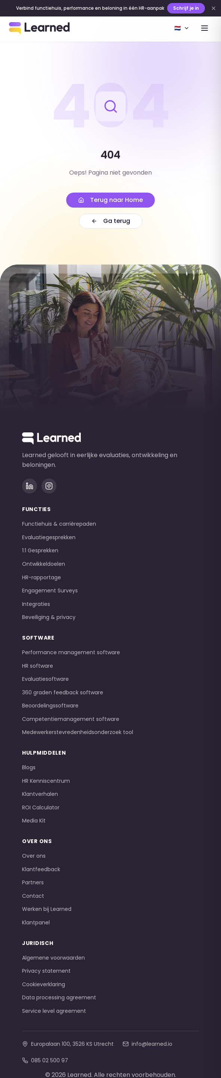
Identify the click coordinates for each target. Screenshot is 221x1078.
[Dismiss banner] (213, 8)
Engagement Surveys (50, 590)
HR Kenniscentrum (46, 781)
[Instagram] (49, 485)
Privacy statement (46, 971)
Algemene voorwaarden (53, 957)
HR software (37, 666)
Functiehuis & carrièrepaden (59, 524)
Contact (33, 896)
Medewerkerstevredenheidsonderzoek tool (77, 732)
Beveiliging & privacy (49, 617)
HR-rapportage (41, 577)
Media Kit (34, 820)
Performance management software (71, 652)
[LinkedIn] (29, 485)
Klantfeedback (41, 869)
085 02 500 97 (45, 1060)
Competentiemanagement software (70, 719)
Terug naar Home (110, 200)
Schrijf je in (186, 8)
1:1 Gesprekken (40, 550)
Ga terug (110, 221)
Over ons (34, 856)
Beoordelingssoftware (50, 705)
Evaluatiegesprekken (49, 537)
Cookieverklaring (43, 984)
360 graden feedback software (62, 692)
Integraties (36, 604)
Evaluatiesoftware (45, 679)
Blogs (29, 767)
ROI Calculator (40, 807)
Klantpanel (36, 922)
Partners (33, 882)
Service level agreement (54, 1011)
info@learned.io (147, 1044)
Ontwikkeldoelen (43, 564)
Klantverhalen (40, 794)
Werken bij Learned (46, 909)
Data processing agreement (59, 997)
